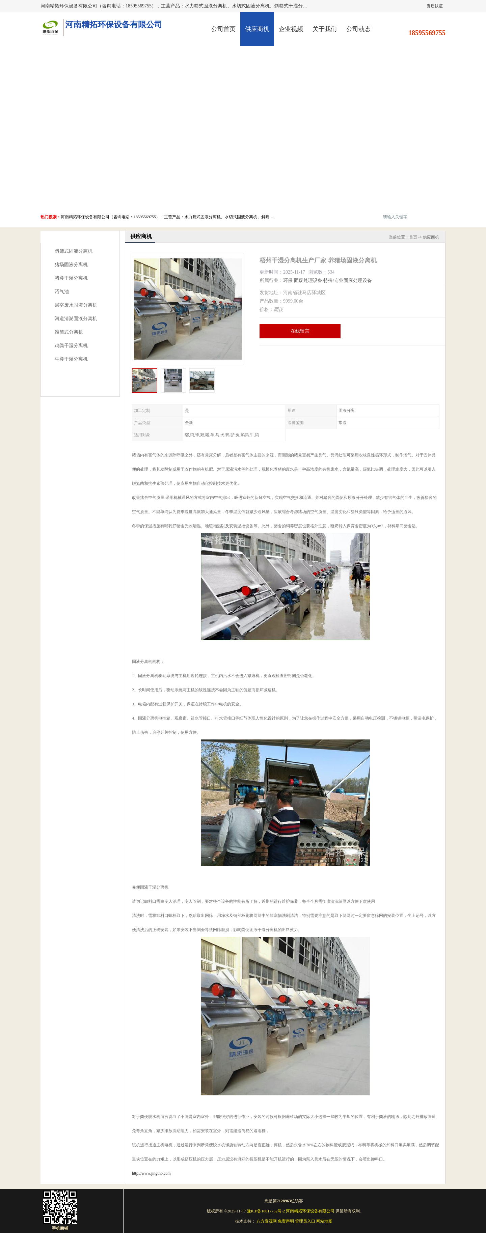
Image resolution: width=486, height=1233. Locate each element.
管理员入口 (305, 1221)
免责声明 (286, 1221)
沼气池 (62, 291)
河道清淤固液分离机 (76, 318)
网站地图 (324, 1221)
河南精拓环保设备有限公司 (310, 1211)
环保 (288, 280)
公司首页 (223, 29)
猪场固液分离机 (71, 264)
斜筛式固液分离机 (73, 251)
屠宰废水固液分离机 (76, 305)
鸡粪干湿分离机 (71, 345)
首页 (413, 237)
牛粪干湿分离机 (71, 359)
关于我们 (325, 29)
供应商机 (257, 29)
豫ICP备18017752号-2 (266, 1211)
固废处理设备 (308, 280)
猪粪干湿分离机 (71, 278)
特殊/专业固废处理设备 (347, 280)
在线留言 (300, 331)
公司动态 (358, 29)
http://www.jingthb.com (151, 1173)
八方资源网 (266, 1221)
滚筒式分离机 (69, 332)
